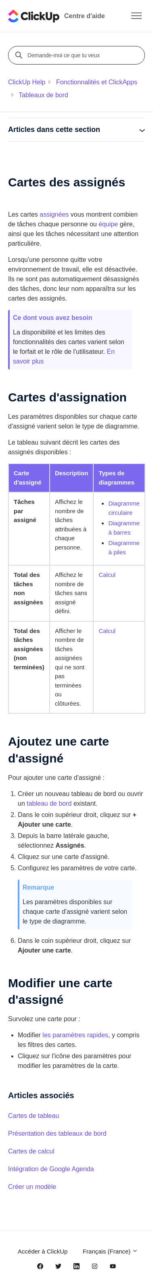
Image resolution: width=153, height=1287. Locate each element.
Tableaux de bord (43, 95)
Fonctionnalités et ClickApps (96, 82)
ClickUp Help (26, 82)
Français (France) (110, 1251)
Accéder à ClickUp (42, 1251)
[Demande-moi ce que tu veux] (77, 55)
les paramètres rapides (75, 1035)
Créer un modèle (32, 1186)
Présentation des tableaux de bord (57, 1133)
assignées (54, 214)
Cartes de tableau (33, 1115)
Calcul (107, 574)
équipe (108, 224)
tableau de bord (49, 803)
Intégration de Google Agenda (51, 1169)
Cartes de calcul (31, 1151)
